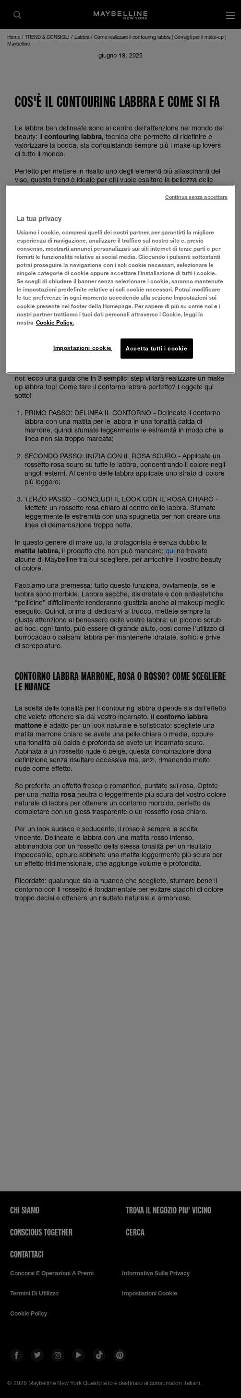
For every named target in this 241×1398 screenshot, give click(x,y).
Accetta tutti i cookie (157, 348)
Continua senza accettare (196, 197)
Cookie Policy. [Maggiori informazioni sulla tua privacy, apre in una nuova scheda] (55, 322)
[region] (120, 279)
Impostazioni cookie (82, 348)
